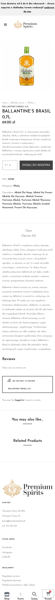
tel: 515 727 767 (9, 526)
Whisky (30, 103)
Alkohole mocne (17, 103)
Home (4, 103)
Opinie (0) (28, 235)
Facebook (7, 547)
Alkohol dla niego (23, 193)
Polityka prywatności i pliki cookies (18, 585)
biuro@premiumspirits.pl (13, 521)
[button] (5, 24)
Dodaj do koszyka (36, 165)
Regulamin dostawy (11, 581)
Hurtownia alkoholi (11, 200)
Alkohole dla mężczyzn (13, 196)
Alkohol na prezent (42, 193)
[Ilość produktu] (9, 165)
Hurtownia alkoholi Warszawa (35, 200)
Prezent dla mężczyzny (26, 208)
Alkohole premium (34, 196)
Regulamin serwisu (11, 576)
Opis (28, 230)
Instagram (7, 552)
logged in (19, 400)
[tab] (28, 230)
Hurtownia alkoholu (11, 204)
